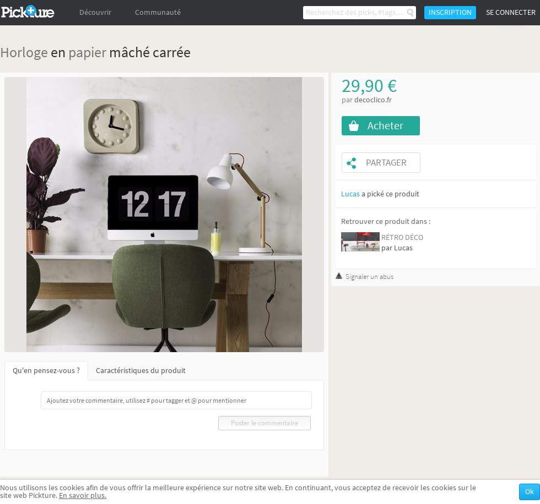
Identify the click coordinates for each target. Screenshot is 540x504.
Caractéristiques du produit (141, 370)
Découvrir (95, 12)
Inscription (450, 12)
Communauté (158, 12)
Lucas (350, 194)
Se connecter (511, 12)
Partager (386, 162)
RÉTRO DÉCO (402, 237)
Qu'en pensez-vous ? (46, 370)
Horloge (24, 52)
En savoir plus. (82, 495)
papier (87, 52)
